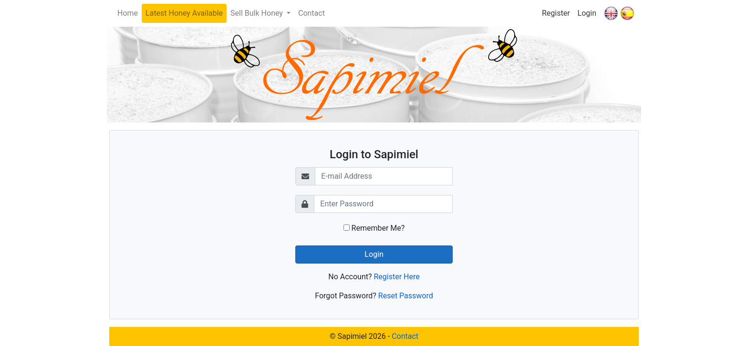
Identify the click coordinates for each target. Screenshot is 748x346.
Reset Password (405, 295)
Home (127, 13)
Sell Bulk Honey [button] (257, 13)
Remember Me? (374, 228)
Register (556, 13)
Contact (311, 13)
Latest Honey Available (184, 13)
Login (587, 13)
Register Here (396, 276)
